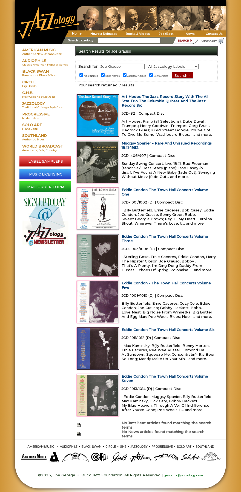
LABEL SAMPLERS (45, 161)
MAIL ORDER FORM (45, 187)
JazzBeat (166, 34)
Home (76, 33)
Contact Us (214, 34)
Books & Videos (138, 34)
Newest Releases (103, 34)
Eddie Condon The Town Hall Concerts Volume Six (168, 329)
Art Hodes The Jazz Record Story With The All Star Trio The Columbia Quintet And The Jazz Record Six (165, 101)
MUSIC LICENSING (45, 174)
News (190, 34)
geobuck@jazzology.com (183, 475)
